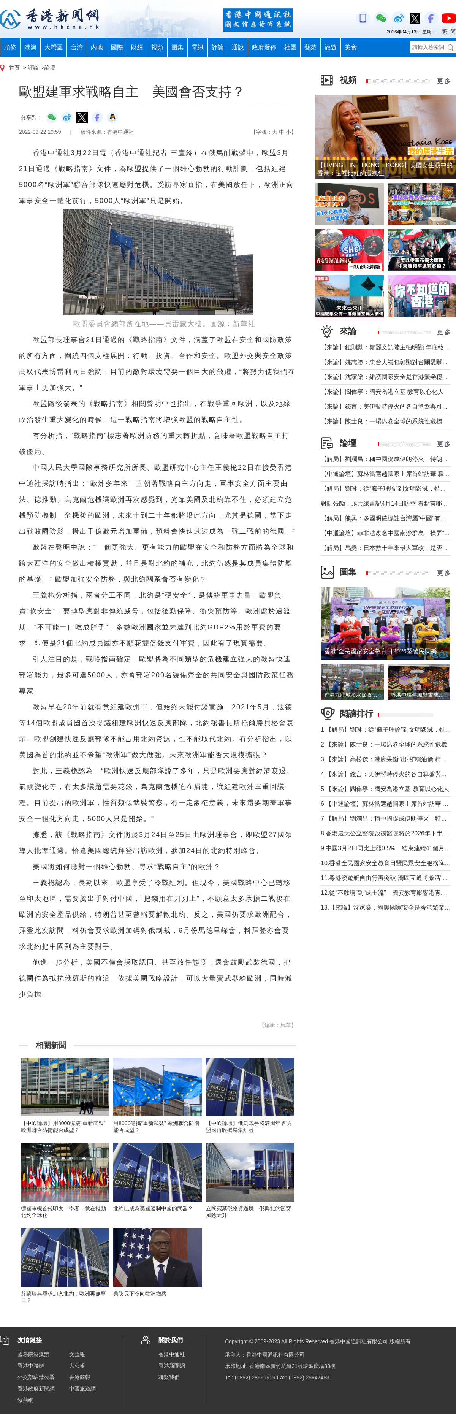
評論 (218, 47)
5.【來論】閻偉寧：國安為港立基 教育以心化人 (385, 789)
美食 (351, 47)
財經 (137, 47)
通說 (238, 47)
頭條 (10, 47)
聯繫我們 (169, 1377)
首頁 (14, 68)
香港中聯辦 (30, 1366)
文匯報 (77, 1354)
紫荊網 (25, 1400)
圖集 (177, 47)
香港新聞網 (171, 1366)
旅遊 (331, 47)
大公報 (77, 1366)
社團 (290, 47)
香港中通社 (171, 1354)
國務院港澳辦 (33, 1354)
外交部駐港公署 (36, 1377)
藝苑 (310, 47)
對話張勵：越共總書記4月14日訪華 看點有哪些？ (387, 503)
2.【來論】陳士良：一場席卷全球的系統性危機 (384, 744)
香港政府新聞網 (36, 1388)
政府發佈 (264, 47)
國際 (117, 47)
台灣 (77, 47)
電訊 (198, 47)
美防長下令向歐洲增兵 (139, 1293)
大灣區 (53, 47)
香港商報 (79, 1377)
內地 (97, 47)
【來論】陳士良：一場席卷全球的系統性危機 (381, 421)
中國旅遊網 (82, 1388)
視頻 (157, 47)
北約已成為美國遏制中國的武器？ (153, 1208)
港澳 (30, 47)
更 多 (444, 81)
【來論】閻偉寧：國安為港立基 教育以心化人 (382, 391)
